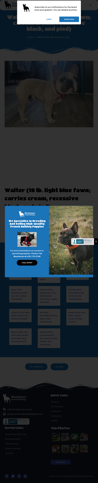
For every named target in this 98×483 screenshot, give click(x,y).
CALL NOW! (27, 262)
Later (49, 19)
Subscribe (69, 19)
